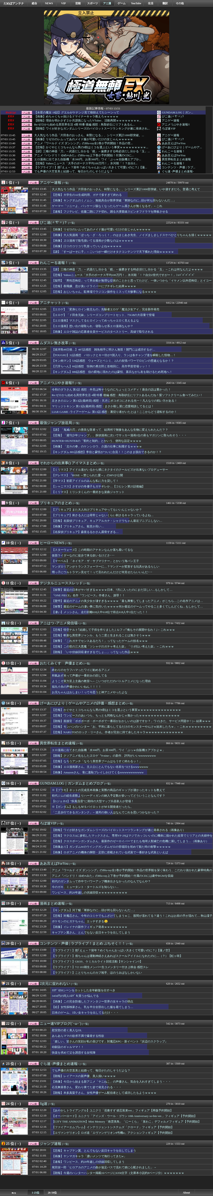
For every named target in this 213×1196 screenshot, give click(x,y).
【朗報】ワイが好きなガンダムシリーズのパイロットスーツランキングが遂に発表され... (92, 128)
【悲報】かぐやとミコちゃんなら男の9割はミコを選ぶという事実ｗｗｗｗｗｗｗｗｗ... (91, 147)
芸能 (78, 3)
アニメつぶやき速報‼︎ (176, 124)
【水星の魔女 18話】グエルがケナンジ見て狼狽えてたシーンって (76, 112)
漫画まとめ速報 (52, 903)
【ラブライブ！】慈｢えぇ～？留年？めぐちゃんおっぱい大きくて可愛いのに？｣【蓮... (90, 167)
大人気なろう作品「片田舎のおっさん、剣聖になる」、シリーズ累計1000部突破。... (89, 135)
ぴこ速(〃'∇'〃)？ (173, 116)
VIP (63, 3)
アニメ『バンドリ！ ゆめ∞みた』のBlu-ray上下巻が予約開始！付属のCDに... (84, 155)
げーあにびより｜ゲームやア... (182, 147)
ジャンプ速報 (50, 1144)
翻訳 (165, 3)
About (186, 1192)
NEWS (49, 3)
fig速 (43, 1104)
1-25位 (35, 1192)
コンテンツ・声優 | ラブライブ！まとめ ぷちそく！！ (82, 943)
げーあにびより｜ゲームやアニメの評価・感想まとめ (83, 703)
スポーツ (92, 3)
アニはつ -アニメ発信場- (59, 623)
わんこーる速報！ (173, 151)
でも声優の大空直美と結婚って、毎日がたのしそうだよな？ (73, 171)
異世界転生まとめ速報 (176, 159)
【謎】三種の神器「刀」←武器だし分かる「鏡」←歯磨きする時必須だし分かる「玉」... (92, 151)
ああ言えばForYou (173, 143)
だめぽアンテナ (14, 3)
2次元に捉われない (55, 983)
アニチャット (50, 303)
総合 (34, 3)
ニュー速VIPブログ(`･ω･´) (60, 1023)
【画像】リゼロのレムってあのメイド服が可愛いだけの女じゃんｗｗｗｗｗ (83, 139)
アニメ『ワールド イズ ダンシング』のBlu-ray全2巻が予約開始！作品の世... (83, 143)
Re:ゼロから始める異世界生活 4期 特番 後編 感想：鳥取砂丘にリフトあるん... (84, 124)
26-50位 (52, 1192)
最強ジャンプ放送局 (56, 423)
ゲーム (122, 3)
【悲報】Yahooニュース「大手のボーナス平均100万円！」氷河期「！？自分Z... (85, 163)
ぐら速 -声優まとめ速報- (178, 171)
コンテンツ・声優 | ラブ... (178, 167)
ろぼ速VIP (168, 128)
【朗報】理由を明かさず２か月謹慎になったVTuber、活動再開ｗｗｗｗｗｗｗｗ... (87, 120)
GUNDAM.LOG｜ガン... (177, 112)
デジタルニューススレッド (61, 583)
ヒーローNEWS (52, 543)
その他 (180, 3)
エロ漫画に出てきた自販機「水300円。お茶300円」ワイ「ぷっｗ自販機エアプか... (87, 159)
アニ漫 (107, 3)
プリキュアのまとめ (56, 503)
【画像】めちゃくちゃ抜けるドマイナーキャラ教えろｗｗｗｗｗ (76, 116)
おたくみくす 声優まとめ (61, 663)
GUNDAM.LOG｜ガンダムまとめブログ (71, 783)
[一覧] (65, 183)
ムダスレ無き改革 (54, 343)
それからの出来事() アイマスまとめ (68, 463)
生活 (150, 3)
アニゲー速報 (170, 120)
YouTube (136, 3)
